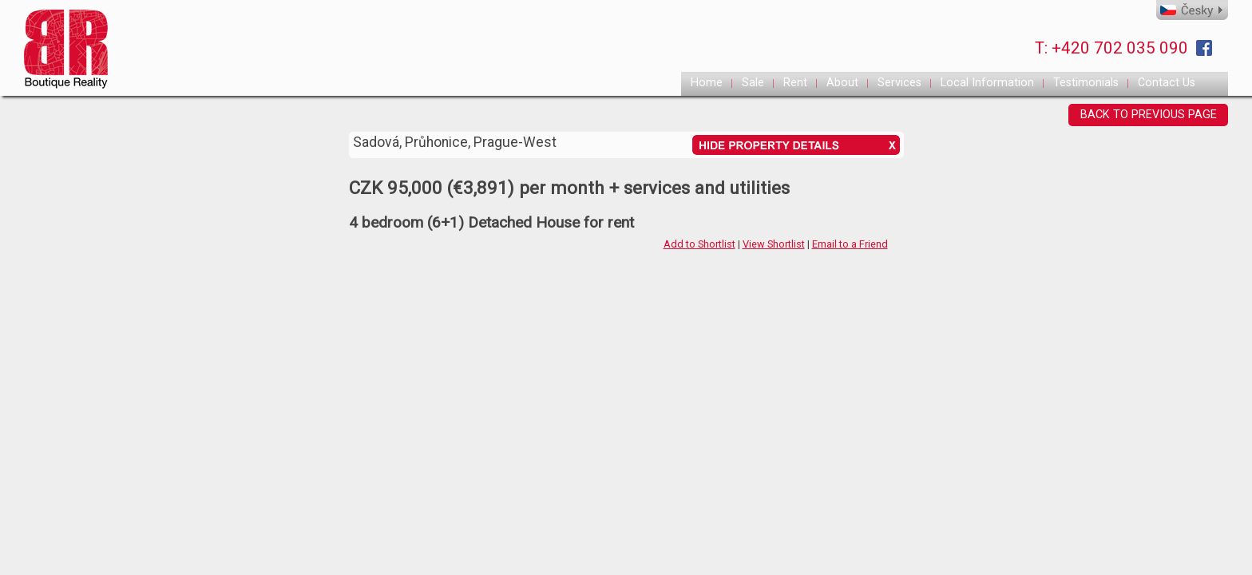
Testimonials (1086, 82)
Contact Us (1166, 82)
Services (899, 82)
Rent (795, 82)
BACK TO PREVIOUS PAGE (1148, 114)
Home (707, 82)
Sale (753, 82)
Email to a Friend (850, 244)
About (842, 82)
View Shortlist (774, 244)
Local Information (987, 82)
